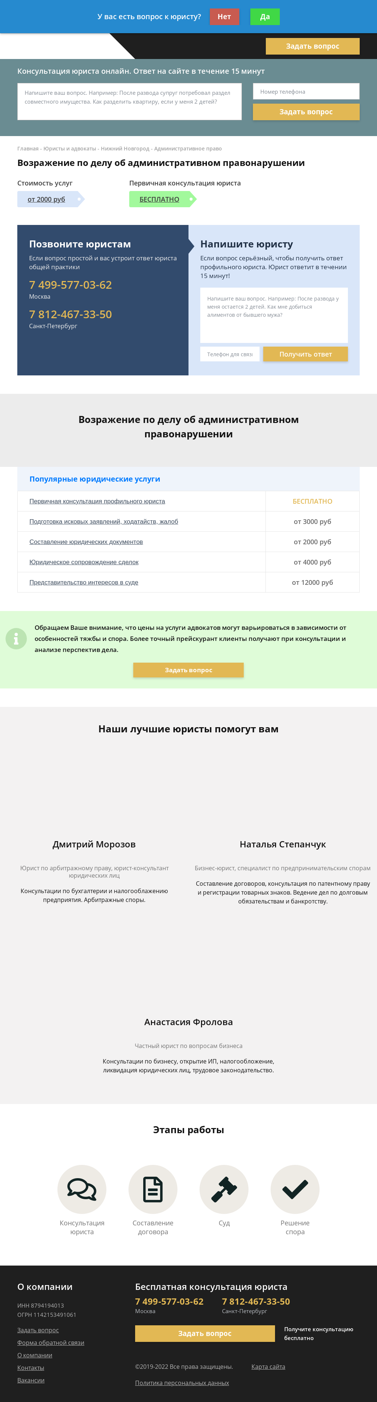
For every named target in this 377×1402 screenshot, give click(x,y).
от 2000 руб (46, 199)
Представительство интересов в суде (83, 582)
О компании (34, 1355)
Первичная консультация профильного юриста (97, 501)
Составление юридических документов (86, 541)
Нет (224, 16)
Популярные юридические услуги (94, 479)
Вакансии (31, 1380)
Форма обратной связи (50, 1343)
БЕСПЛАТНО (159, 199)
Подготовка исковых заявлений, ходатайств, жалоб (103, 521)
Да (265, 16)
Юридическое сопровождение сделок (83, 562)
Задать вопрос (312, 46)
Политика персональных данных (182, 1383)
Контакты (30, 1368)
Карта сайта (268, 1367)
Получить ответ (305, 354)
